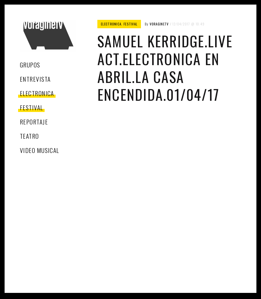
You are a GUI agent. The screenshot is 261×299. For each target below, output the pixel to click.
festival (31, 107)
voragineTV (159, 23)
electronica (37, 93)
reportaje (34, 121)
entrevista (35, 78)
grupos (30, 64)
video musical (39, 150)
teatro (29, 135)
